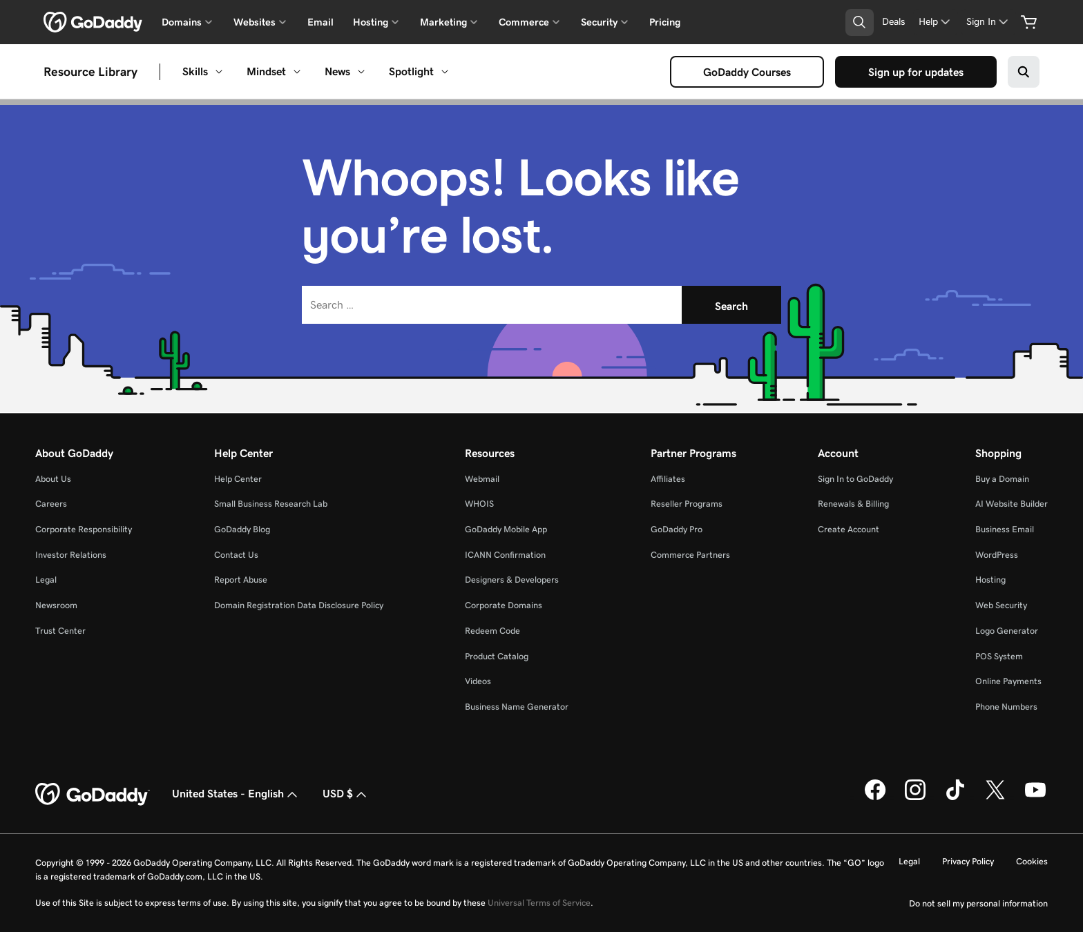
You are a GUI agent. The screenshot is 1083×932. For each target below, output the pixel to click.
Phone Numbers (1006, 706)
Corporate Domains (503, 605)
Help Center (238, 479)
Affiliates (668, 479)
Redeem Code (492, 630)
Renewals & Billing (853, 503)
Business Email (1004, 529)
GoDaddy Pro (676, 529)
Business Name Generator (516, 706)
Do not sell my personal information (978, 903)
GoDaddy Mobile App (506, 529)
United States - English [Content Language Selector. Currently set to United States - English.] (236, 794)
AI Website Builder (1011, 503)
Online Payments (1008, 681)
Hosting (990, 579)
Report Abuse (240, 579)
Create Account (848, 529)
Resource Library (90, 72)
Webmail (482, 479)
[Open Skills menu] (218, 71)
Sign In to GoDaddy (855, 479)
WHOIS (479, 503)
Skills (195, 71)
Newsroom (56, 605)
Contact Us (236, 555)
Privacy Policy (968, 861)
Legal (46, 579)
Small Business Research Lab (270, 503)
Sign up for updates (918, 72)
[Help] (935, 22)
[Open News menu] (361, 71)
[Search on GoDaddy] (1023, 72)
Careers (51, 503)
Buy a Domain (1002, 479)
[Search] (731, 305)
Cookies (1032, 861)
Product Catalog (496, 656)
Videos (478, 681)
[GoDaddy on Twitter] (995, 797)
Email (320, 22)
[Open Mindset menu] (297, 71)
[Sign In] (988, 22)
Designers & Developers (512, 579)
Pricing (664, 22)
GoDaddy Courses (749, 72)
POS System (999, 656)
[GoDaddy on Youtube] (1035, 797)
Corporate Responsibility (83, 529)
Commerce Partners (690, 555)
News (337, 71)
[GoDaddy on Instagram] (915, 797)
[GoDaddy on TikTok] (955, 797)
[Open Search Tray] (859, 22)
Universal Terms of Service (539, 902)
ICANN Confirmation (505, 555)
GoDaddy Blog (242, 529)
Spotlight (411, 71)
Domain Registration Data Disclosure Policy (298, 605)
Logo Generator (1006, 630)
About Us (53, 479)
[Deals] (893, 22)
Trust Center (60, 630)
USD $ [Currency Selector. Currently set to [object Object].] (346, 794)
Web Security (1001, 605)
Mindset (266, 71)
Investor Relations (70, 555)
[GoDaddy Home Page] (92, 794)
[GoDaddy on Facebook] (875, 797)
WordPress (996, 555)
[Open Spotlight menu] (444, 71)
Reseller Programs (686, 503)
